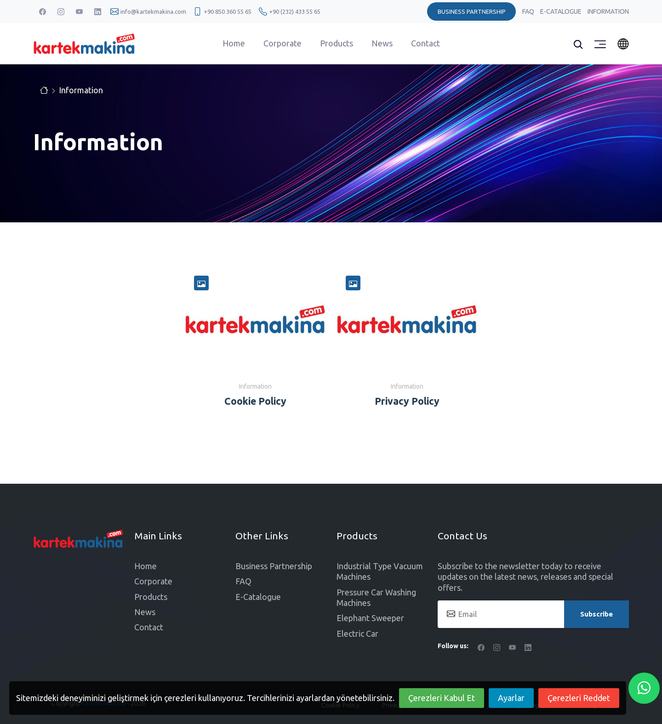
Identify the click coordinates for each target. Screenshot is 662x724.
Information (608, 11)
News (382, 43)
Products (336, 43)
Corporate (282, 43)
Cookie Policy (255, 401)
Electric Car (357, 633)
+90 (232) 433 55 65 (294, 11)
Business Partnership (273, 566)
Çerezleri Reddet (579, 697)
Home (234, 43)
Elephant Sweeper (370, 617)
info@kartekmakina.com (153, 11)
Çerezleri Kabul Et (441, 697)
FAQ (529, 11)
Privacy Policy (407, 401)
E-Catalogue (561, 11)
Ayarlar (511, 697)
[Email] (533, 614)
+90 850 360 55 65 (227, 11)
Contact (425, 43)
